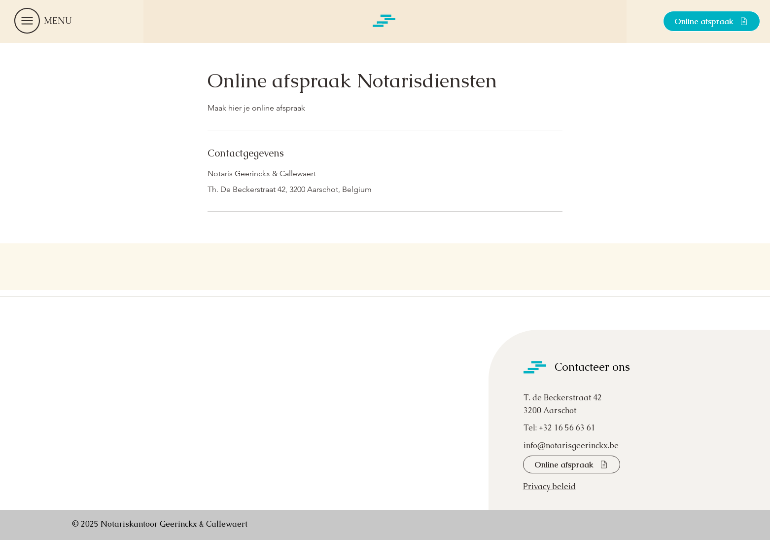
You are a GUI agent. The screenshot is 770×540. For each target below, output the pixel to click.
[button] (27, 21)
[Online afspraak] (711, 21)
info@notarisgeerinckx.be (571, 445)
